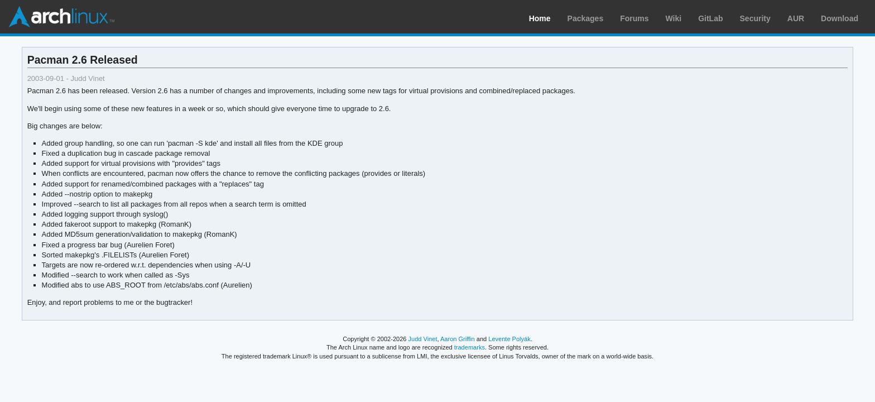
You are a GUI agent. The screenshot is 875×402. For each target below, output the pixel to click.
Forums (634, 18)
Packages (586, 18)
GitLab (710, 18)
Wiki (674, 18)
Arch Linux (61, 17)
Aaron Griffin (457, 339)
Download (839, 18)
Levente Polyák (509, 339)
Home (540, 18)
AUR (795, 18)
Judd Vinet (423, 339)
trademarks (469, 347)
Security (755, 18)
